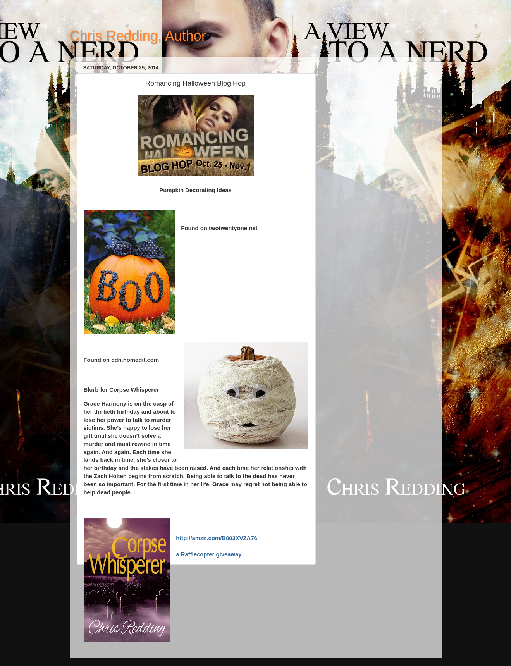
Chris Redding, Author (138, 36)
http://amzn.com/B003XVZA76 (216, 538)
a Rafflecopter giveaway (208, 554)
